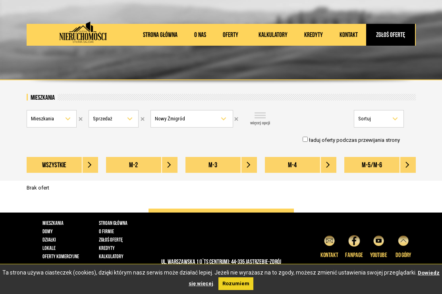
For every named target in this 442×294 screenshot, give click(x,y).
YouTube (378, 245)
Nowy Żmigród (170, 119)
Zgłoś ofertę (390, 34)
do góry (403, 245)
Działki (49, 239)
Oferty (230, 34)
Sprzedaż (102, 119)
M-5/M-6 (372, 165)
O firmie (106, 231)
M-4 (292, 165)
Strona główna (160, 34)
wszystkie (54, 165)
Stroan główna (113, 223)
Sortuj (364, 119)
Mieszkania (42, 119)
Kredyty (313, 34)
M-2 (133, 165)
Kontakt (349, 34)
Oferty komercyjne (60, 256)
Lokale (49, 248)
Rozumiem (235, 283)
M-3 (212, 165)
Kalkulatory (273, 34)
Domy (47, 231)
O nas (200, 34)
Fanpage (354, 245)
